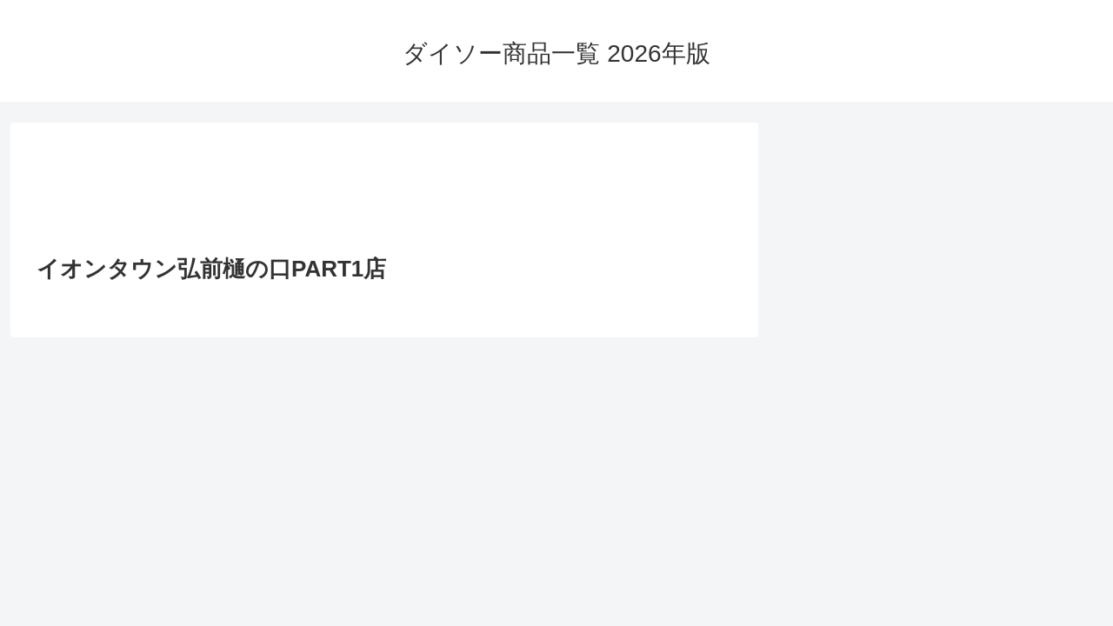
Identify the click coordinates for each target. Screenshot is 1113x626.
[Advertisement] (384, 194)
